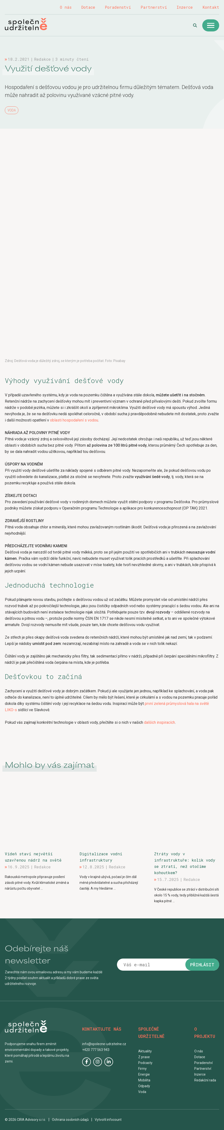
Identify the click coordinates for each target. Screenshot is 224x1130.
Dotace (88, 7)
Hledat (195, 25)
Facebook (86, 1061)
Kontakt (210, 7)
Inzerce (185, 7)
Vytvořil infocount (108, 1120)
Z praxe (144, 1057)
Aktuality (145, 1051)
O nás (66, 7)
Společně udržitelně (31, 24)
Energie (144, 1074)
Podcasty (145, 1063)
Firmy (142, 1069)
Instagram (97, 1061)
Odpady (144, 1086)
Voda (11, 110)
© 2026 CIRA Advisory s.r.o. (25, 1120)
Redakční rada (205, 1080)
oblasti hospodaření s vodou (74, 420)
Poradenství (118, 7)
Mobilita (144, 1080)
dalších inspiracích (159, 722)
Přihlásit (202, 965)
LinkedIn (108, 1061)
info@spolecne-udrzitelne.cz (104, 1044)
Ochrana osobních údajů (70, 1120)
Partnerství (154, 7)
